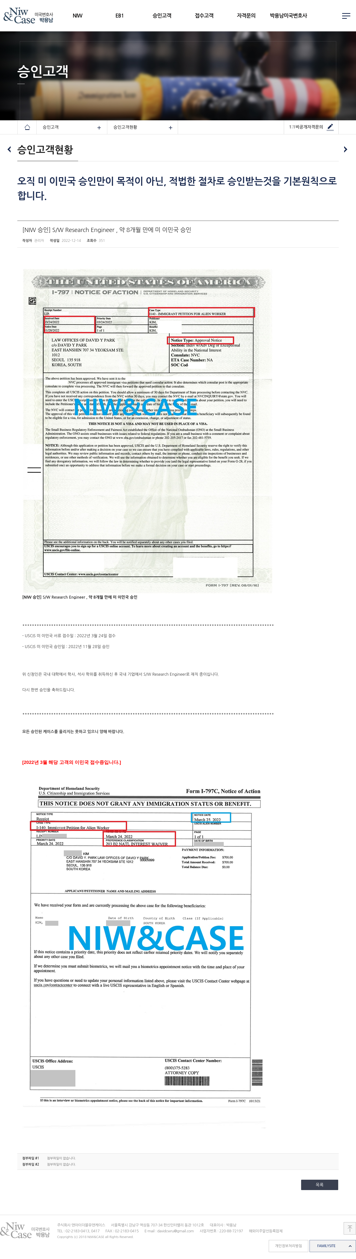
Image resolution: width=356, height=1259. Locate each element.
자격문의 (246, 15)
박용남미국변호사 (288, 15)
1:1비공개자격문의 (306, 127)
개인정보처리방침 (288, 1246)
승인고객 (162, 15)
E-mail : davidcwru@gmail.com (169, 1231)
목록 (320, 1185)
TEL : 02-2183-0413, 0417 (78, 1231)
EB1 (119, 15)
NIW (77, 15)
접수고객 (204, 15)
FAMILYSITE (326, 1246)
